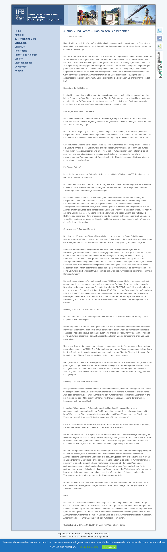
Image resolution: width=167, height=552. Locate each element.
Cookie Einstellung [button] (88, 547)
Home (18, 31)
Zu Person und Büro (25, 39)
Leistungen (21, 43)
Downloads (21, 67)
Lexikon (19, 59)
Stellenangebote (23, 63)
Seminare (20, 47)
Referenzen (21, 51)
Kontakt (19, 70)
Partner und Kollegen (26, 55)
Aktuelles (20, 35)
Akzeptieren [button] (109, 547)
